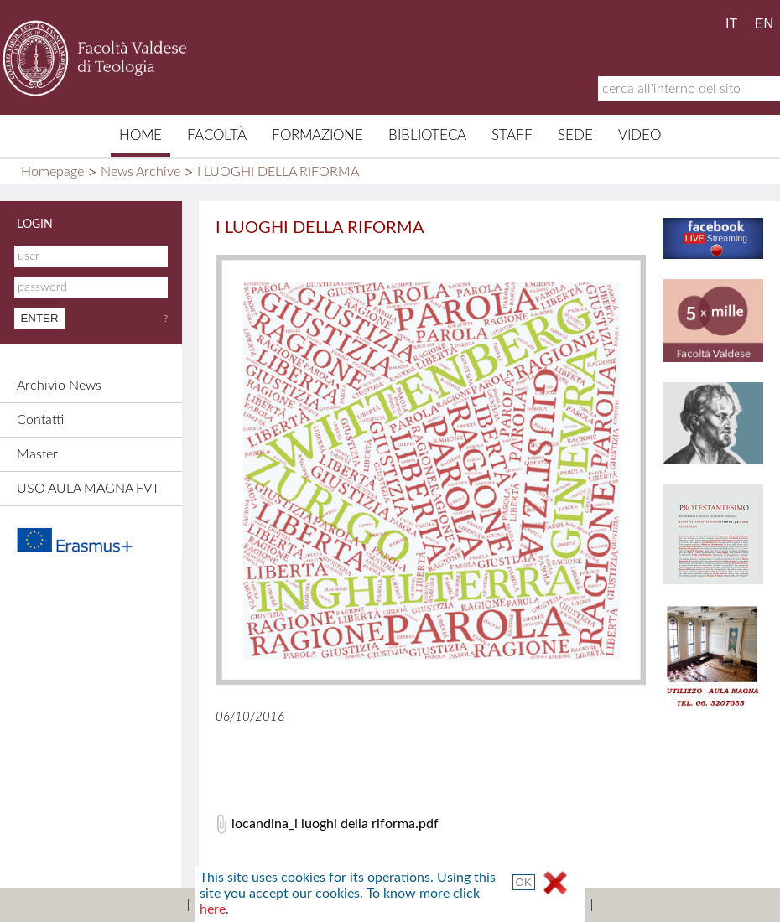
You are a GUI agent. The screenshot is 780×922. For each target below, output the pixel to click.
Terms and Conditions (523, 905)
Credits (365, 905)
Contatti (40, 420)
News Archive (140, 172)
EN (764, 24)
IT (731, 24)
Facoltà (217, 135)
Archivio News (59, 385)
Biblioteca (427, 135)
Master (37, 454)
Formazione (317, 135)
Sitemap (221, 905)
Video (639, 135)
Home (140, 135)
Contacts (294, 905)
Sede (575, 135)
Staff (512, 135)
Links (426, 905)
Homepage (52, 172)
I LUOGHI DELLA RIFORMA (278, 172)
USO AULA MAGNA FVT (88, 488)
